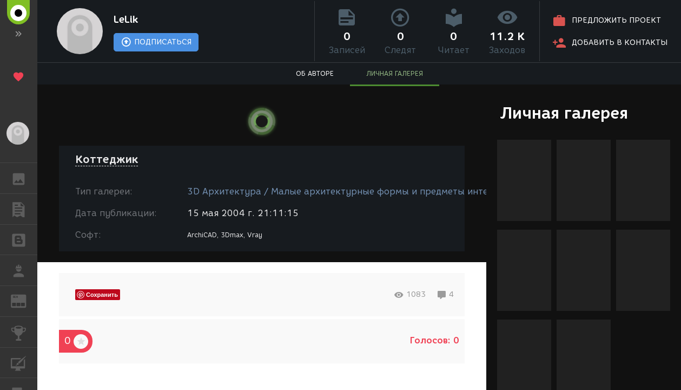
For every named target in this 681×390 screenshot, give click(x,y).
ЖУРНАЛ (24, 300)
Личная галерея (564, 112)
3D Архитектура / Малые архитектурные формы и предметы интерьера (351, 191)
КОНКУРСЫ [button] (24, 332)
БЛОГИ (24, 239)
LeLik (126, 19)
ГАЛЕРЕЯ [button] (24, 178)
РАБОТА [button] (24, 270)
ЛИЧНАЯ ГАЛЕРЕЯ (394, 73)
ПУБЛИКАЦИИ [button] (24, 209)
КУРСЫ (24, 362)
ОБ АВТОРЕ (315, 73)
